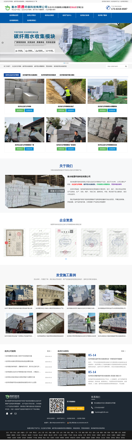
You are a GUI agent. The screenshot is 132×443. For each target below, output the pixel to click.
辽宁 (27, 436)
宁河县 (35, 441)
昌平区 (55, 438)
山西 (18, 436)
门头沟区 (35, 438)
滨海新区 (29, 441)
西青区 (123, 438)
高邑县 (118, 441)
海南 (83, 436)
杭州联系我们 (124, 1)
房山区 (41, 438)
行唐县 (108, 441)
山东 (61, 436)
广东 (76, 436)
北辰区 (14, 441)
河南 (65, 436)
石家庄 (52, 441)
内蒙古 (23, 436)
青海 (108, 436)
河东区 (94, 438)
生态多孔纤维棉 (16, 66)
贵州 (94, 436)
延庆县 (80, 438)
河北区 (109, 438)
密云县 (75, 438)
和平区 (89, 438)
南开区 (104, 438)
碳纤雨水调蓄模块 (39, 66)
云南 (97, 436)
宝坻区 (24, 441)
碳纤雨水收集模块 (28, 66)
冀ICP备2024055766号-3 (57, 426)
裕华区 (78, 441)
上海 (39, 436)
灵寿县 (113, 441)
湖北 (68, 436)
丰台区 (18, 438)
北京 (7, 436)
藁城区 (83, 441)
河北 (14, 436)
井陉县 (98, 441)
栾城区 (93, 441)
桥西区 (62, 441)
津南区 (9, 441)
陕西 (101, 436)
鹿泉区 (88, 441)
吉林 (30, 436)
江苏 (43, 436)
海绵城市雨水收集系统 (60, 66)
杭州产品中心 (61, 421)
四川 (90, 436)
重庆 (86, 436)
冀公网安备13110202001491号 (78, 426)
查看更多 (20, 112)
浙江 (46, 436)
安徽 (50, 436)
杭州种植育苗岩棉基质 (48, 75)
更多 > (49, 354)
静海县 (40, 441)
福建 (54, 436)
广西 (79, 436)
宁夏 (112, 436)
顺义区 (51, 438)
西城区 (8, 438)
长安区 (57, 441)
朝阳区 (13, 438)
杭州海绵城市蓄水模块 (67, 75)
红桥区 (113, 438)
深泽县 (123, 441)
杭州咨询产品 (115, 1)
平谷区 (70, 438)
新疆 (116, 436)
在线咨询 (29, 112)
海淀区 (30, 438)
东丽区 (118, 438)
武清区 (19, 441)
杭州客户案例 (81, 421)
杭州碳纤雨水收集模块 (30, 75)
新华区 (67, 441)
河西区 (99, 438)
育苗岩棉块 (49, 66)
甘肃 (105, 436)
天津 (11, 436)
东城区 (124, 436)
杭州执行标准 (106, 1)
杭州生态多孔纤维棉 (12, 75)
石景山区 (24, 438)
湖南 (72, 436)
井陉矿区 (72, 441)
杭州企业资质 (51, 421)
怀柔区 (65, 438)
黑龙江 (35, 436)
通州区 (46, 438)
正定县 (103, 441)
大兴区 (60, 438)
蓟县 (44, 441)
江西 (57, 436)
